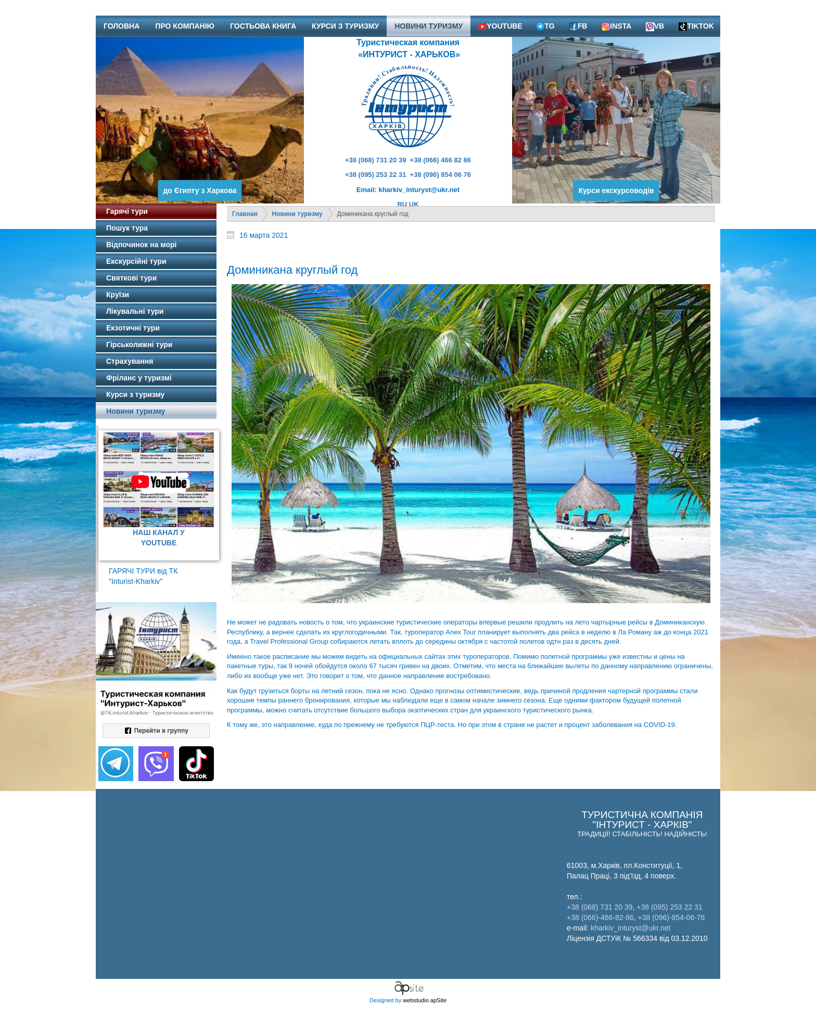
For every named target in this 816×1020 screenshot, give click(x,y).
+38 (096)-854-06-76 (671, 917)
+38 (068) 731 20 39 (375, 160)
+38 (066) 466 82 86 (440, 160)
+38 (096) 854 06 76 (440, 174)
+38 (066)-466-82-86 (600, 917)
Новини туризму (297, 214)
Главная (245, 214)
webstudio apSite (425, 1000)
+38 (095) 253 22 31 (375, 174)
